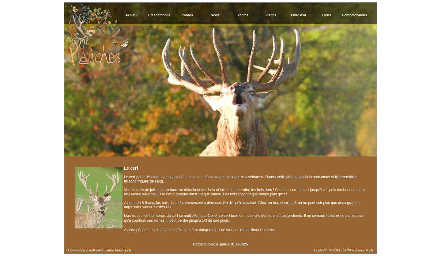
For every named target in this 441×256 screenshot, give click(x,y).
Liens (326, 15)
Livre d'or (299, 15)
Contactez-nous (354, 15)
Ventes (243, 15)
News (215, 15)
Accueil (132, 15)
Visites (271, 15)
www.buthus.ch (118, 250)
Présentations (159, 15)
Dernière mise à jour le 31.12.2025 (220, 244)
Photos (187, 15)
